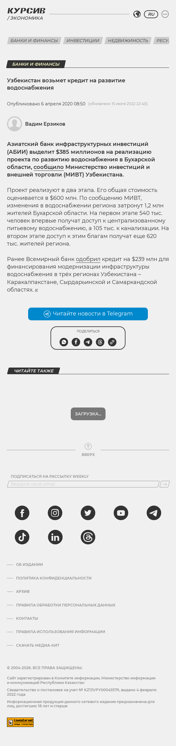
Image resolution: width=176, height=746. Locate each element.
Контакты (27, 618)
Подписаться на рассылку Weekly (50, 476)
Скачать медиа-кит (37, 645)
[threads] (88, 537)
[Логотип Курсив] (26, 11)
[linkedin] (55, 537)
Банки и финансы (34, 40)
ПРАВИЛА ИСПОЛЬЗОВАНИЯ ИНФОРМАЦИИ (60, 632)
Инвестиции (83, 40)
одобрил (88, 259)
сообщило (49, 167)
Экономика (26, 18)
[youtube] (121, 513)
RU (151, 14)
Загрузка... (88, 414)
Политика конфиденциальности (54, 578)
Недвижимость (128, 40)
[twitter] (88, 513)
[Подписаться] (164, 484)
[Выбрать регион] (137, 14)
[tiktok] (22, 537)
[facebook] (22, 513)
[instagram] (55, 513)
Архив (23, 591)
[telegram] (154, 513)
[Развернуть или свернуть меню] (165, 14)
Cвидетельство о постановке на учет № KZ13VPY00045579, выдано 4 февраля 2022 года (81, 692)
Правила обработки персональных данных (65, 605)
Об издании (29, 565)
